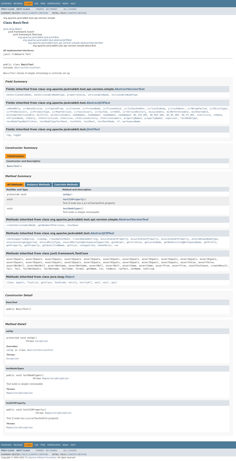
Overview (6, 3)
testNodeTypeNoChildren (21, 121)
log (8, 135)
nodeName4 (124, 115)
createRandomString (85, 239)
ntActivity (204, 115)
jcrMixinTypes (218, 108)
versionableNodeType (124, 94)
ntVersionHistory (86, 118)
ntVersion (66, 118)
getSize (72, 245)
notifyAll (86, 282)
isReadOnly (13, 108)
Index (65, 3)
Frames (40, 9)
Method (43, 13)
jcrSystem (101, 111)
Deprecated (53, 3)
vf (118, 121)
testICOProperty (73, 199)
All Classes (70, 9)
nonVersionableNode (18, 94)
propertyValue (76, 94)
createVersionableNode (20, 225)
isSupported (87, 245)
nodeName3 (109, 115)
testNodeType (188, 118)
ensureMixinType (49, 242)
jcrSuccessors (83, 111)
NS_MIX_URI (157, 115)
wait (97, 282)
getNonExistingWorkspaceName (182, 242)
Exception (41, 341)
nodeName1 (79, 115)
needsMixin (104, 245)
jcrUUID (115, 111)
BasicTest (13, 166)
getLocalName (153, 242)
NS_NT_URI (173, 115)
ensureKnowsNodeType (205, 239)
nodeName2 (94, 115)
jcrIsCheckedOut (134, 108)
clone (9, 282)
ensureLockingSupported (21, 242)
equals (20, 282)
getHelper (117, 242)
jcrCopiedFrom (54, 108)
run (116, 245)
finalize (32, 282)
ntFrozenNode (14, 118)
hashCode (60, 282)
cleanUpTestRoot (59, 239)
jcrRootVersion (61, 111)
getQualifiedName (53, 245)
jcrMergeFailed (197, 108)
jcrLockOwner (176, 108)
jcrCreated (72, 108)
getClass (46, 282)
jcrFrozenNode (91, 108)
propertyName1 (133, 118)
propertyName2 (154, 118)
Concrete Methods (66, 184)
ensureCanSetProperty (114, 239)
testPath (75, 121)
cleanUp (41, 239)
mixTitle (42, 115)
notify (73, 282)
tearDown (72, 225)
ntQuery (30, 118)
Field (24, 13)
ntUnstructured (48, 118)
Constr (33, 13)
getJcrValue (134, 242)
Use (36, 3)
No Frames (52, 9)
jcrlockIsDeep (156, 108)
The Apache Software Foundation (41, 457)
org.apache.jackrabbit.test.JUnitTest (38, 37)
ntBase (218, 115)
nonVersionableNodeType (49, 94)
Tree (42, 3)
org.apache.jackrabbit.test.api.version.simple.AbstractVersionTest (65, 43)
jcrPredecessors (16, 111)
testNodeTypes (72, 208)
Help (73, 3)
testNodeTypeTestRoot (53, 121)
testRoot (89, 121)
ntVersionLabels (110, 118)
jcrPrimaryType (39, 111)
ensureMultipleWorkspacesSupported (86, 242)
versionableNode (98, 94)
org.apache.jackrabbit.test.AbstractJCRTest (47, 40)
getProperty (14, 245)
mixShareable (200, 111)
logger (17, 135)
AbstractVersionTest (27, 67)
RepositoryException (55, 378)
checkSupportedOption (20, 239)
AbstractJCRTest (98, 102)
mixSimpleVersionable (20, 115)
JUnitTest (93, 129)
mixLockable (156, 111)
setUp (66, 194)
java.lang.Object (12, 29)
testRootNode (106, 121)
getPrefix (210, 242)
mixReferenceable (178, 111)
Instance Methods (38, 184)
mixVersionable (60, 115)
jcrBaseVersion (32, 108)
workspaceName (131, 121)
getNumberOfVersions (51, 225)
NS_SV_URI (188, 115)
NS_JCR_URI (140, 115)
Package (17, 3)
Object (70, 276)
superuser (171, 118)
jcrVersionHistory (134, 111)
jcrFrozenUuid (112, 108)
